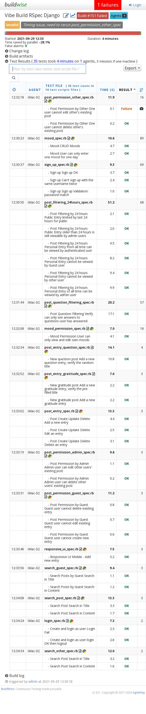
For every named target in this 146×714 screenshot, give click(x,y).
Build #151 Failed (93, 15)
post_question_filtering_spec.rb (69, 302)
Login (135, 5)
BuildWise (7, 689)
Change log (19, 51)
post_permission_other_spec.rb (69, 97)
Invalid (12, 24)
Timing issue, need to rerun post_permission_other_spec (72, 24)
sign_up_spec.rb (56, 164)
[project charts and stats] (73, 15)
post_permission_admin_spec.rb (69, 452)
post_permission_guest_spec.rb (69, 493)
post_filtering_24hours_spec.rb (68, 202)
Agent (35, 90)
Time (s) (107, 90)
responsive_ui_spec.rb (61, 549)
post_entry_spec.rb (59, 411)
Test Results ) (73, 61)
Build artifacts (21, 56)
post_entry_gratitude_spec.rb (67, 374)
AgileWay (139, 692)
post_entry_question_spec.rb (67, 347)
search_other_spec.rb (61, 651)
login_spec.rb (54, 620)
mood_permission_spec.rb (64, 328)
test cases (81, 86)
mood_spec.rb (55, 138)
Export (131, 67)
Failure (126, 108)
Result (126, 90)
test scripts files (64, 90)
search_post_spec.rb (60, 598)
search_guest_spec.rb (61, 568)
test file (54, 85)
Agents (119, 15)
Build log (16, 675)
